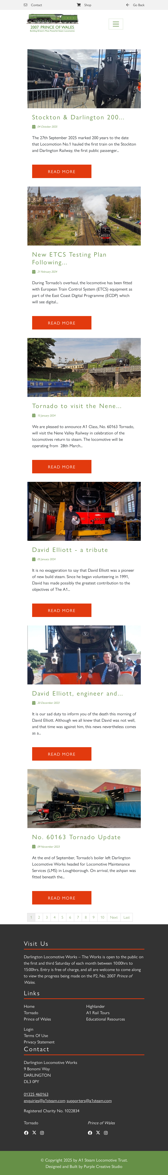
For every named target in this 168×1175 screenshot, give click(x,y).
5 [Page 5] (62, 917)
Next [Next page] (114, 917)
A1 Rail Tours (98, 1012)
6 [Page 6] (70, 917)
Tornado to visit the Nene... (77, 405)
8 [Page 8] (86, 917)
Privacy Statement (39, 1042)
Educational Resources (105, 1019)
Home (29, 1006)
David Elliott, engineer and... (77, 692)
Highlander (95, 1006)
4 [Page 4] (55, 917)
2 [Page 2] (39, 917)
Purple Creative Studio (103, 1166)
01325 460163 (36, 1094)
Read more (62, 171)
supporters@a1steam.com (89, 1100)
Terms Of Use (36, 1035)
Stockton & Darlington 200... (78, 116)
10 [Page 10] (102, 917)
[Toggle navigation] (116, 24)
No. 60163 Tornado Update (76, 836)
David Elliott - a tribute (70, 549)
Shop (84, 4)
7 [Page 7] (78, 917)
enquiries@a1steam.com (44, 1100)
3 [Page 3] (47, 917)
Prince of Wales (37, 1019)
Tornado (31, 1012)
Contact (33, 4)
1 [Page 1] (31, 917)
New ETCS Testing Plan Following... (69, 257)
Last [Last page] (127, 917)
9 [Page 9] (94, 917)
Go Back (135, 4)
